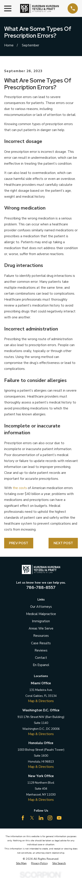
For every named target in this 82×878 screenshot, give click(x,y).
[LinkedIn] (41, 818)
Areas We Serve (41, 628)
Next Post (63, 543)
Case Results (41, 643)
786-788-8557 (41, 587)
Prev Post (18, 543)
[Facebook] (23, 818)
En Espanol (41, 665)
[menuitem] (21, 863)
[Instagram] (50, 818)
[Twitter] (32, 818)
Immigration (41, 621)
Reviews (41, 650)
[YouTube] (59, 818)
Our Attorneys (41, 606)
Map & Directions (41, 701)
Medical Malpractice (41, 614)
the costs (20, 488)
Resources (41, 635)
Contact (41, 657)
